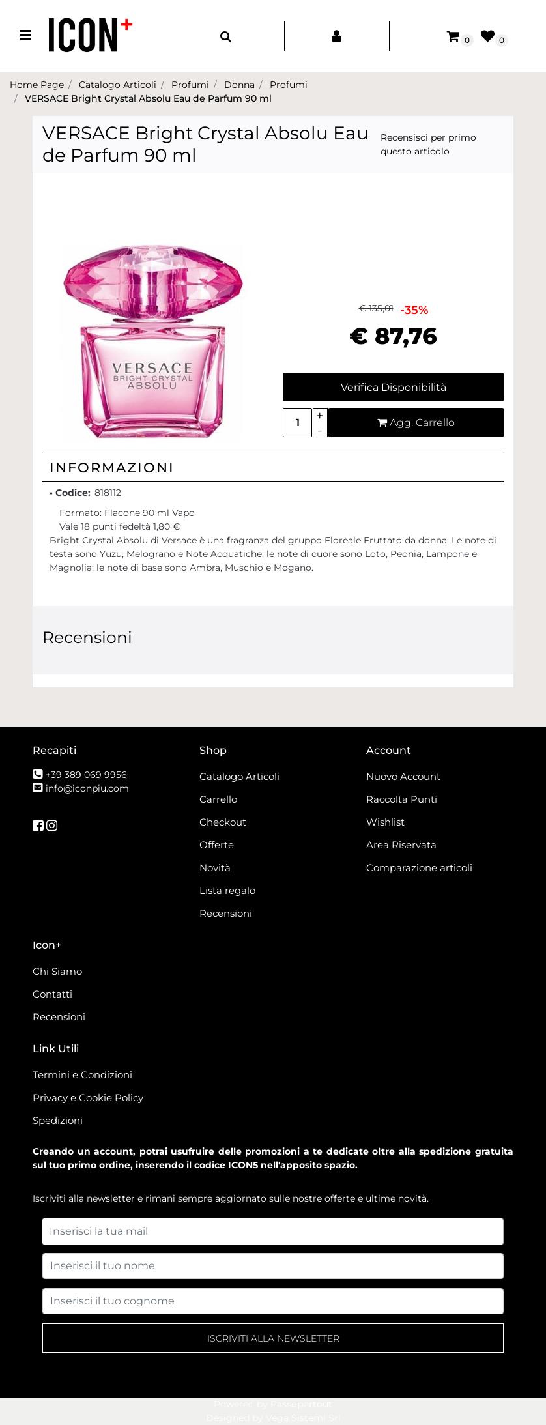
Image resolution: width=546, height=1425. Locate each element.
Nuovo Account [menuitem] (403, 776)
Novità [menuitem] (215, 867)
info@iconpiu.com (87, 788)
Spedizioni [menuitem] (58, 1120)
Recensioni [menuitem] (225, 913)
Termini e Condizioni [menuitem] (82, 1075)
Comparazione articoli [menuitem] (419, 867)
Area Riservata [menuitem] (401, 845)
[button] (153, 312)
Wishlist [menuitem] (385, 822)
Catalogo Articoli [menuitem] (239, 776)
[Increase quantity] (320, 415)
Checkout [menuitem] (222, 822)
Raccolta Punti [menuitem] (401, 799)
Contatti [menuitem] (52, 994)
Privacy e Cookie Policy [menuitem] (88, 1097)
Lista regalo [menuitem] (227, 890)
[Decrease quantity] (320, 430)
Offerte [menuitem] (216, 845)
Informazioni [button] (112, 467)
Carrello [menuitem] (218, 799)
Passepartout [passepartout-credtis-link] (301, 1404)
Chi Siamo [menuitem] (57, 971)
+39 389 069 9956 (86, 775)
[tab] (273, 467)
